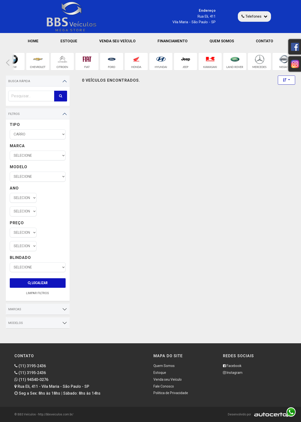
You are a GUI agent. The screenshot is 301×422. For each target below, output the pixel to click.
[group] (38, 61)
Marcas (14, 309)
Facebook (232, 366)
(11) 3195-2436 (30, 366)
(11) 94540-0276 (31, 379)
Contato (264, 41)
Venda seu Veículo (117, 41)
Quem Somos (222, 41)
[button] (7, 63)
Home (33, 41)
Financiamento (173, 41)
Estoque (68, 41)
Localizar (38, 283)
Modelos (15, 323)
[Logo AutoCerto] (269, 414)
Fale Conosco (163, 386)
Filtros (14, 114)
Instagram (232, 373)
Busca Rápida (19, 81)
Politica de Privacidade (170, 393)
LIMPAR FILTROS (37, 293)
